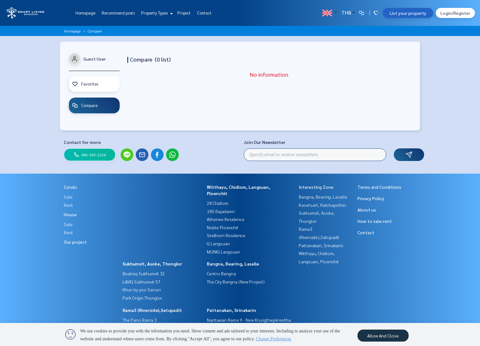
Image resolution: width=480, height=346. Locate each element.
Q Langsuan (218, 243)
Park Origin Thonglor (142, 298)
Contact (204, 12)
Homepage (85, 12)
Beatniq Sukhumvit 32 (144, 273)
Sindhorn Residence (226, 235)
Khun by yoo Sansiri (142, 289)
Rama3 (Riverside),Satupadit (152, 310)
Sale (68, 197)
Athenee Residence (225, 219)
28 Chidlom (217, 203)
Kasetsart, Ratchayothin (322, 205)
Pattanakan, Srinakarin (231, 310)
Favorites (86, 84)
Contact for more (82, 142)
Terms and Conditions (379, 187)
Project (184, 12)
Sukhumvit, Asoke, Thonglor (152, 263)
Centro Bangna (221, 273)
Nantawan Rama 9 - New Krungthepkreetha (249, 320)
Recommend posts (118, 12)
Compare (85, 105)
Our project (75, 242)
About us (366, 209)
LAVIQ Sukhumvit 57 (141, 281)
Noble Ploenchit (222, 227)
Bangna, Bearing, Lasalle (233, 263)
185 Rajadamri (221, 211)
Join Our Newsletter (264, 142)
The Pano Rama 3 (140, 320)
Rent (68, 205)
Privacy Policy (370, 198)
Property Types (156, 12)
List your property (408, 13)
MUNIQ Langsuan (223, 251)
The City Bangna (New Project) (236, 281)
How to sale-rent (374, 221)
